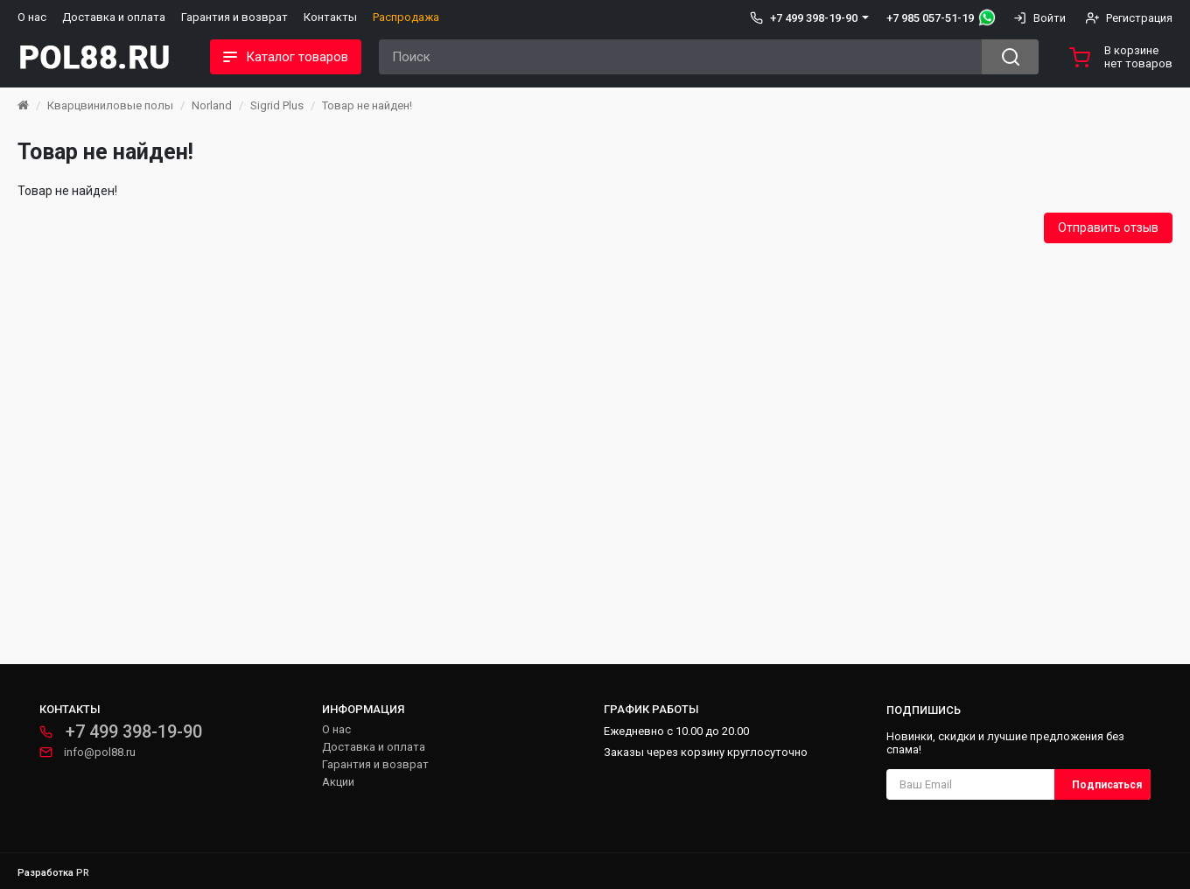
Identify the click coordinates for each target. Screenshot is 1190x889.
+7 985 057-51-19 (930, 18)
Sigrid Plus (277, 105)
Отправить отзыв (1108, 227)
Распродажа (406, 17)
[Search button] (1010, 56)
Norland (212, 105)
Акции (338, 781)
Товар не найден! (367, 105)
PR (82, 872)
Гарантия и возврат (234, 17)
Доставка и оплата (113, 17)
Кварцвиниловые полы (110, 105)
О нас (32, 17)
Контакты (330, 17)
